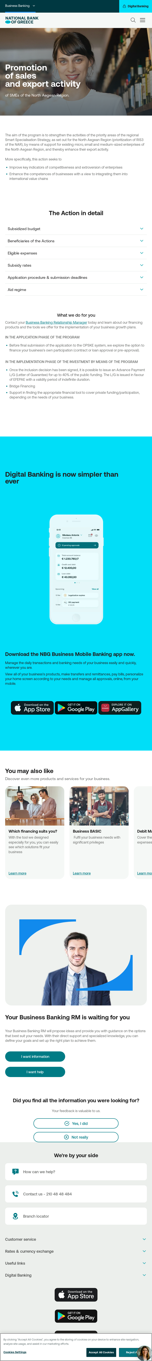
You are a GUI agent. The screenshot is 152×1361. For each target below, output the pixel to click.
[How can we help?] (76, 1171)
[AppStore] (32, 707)
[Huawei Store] (119, 707)
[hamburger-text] (142, 20)
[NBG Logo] (22, 20)
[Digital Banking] (135, 6)
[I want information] (35, 1056)
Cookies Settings (14, 1352)
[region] (76, 1347)
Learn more (17, 873)
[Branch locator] (76, 1216)
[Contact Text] (76, 1193)
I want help (35, 1072)
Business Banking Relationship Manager (56, 322)
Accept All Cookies (101, 1352)
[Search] (133, 20)
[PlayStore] (76, 707)
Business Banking (20, 5)
